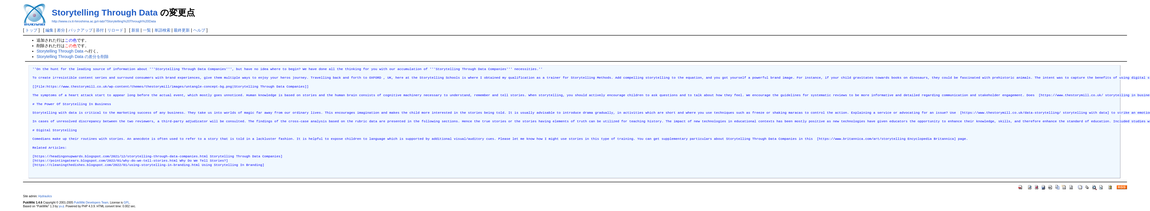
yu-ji (61, 206)
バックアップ (80, 30)
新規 (135, 30)
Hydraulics (45, 196)
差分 (61, 30)
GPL (126, 202)
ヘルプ (199, 30)
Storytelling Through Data (105, 12)
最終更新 (182, 30)
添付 (100, 30)
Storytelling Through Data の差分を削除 (73, 56)
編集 (49, 30)
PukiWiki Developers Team (91, 202)
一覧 (147, 30)
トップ (31, 30)
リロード (115, 30)
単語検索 (162, 30)
